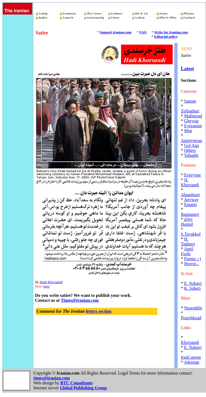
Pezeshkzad (191, 317)
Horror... (191, 263)
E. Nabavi (193, 283)
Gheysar (191, 120)
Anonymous (191, 140)
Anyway (191, 199)
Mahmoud (193, 116)
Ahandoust (190, 194)
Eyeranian (193, 125)
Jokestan (191, 362)
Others (190, 150)
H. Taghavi (188, 241)
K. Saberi (192, 288)
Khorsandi (190, 342)
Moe (188, 130)
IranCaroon (191, 357)
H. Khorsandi (190, 182)
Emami (190, 204)
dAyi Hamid (187, 222)
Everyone (192, 175)
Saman (190, 101)
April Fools (187, 251)
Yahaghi (191, 155)
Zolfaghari (190, 111)
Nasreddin (193, 308)
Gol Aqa (191, 145)
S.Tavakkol (191, 234)
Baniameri (190, 214)
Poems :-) (192, 258)
